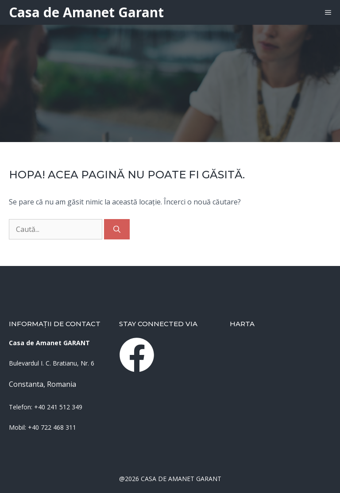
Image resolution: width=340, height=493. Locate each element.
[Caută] (117, 229)
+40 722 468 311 (52, 427)
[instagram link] (137, 355)
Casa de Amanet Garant (86, 12)
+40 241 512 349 (58, 407)
